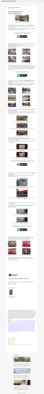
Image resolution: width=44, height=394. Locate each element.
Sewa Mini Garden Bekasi (16, 385)
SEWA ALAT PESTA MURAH (9, 1)
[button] (8, 9)
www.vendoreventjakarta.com (12, 338)
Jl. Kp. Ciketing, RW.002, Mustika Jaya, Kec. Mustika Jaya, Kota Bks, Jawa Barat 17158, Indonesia (20, 344)
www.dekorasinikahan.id (11, 340)
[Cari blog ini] (39, 1)
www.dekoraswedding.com (12, 339)
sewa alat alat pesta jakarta (15, 320)
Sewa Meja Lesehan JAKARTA (12, 141)
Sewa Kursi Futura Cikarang (17, 362)
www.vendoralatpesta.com (11, 341)
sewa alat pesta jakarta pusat (11, 343)
